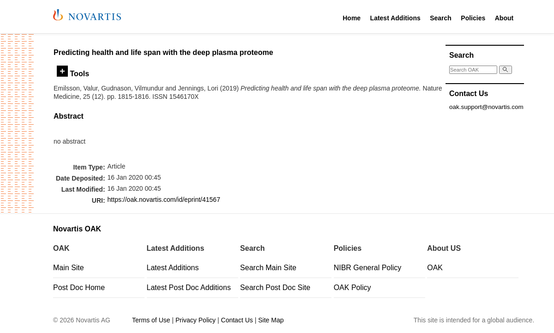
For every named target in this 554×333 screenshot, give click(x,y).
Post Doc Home (79, 287)
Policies (473, 18)
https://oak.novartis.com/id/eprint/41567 (164, 199)
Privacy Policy (195, 320)
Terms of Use (151, 320)
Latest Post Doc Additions (189, 287)
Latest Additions (395, 18)
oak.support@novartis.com (486, 106)
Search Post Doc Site (275, 287)
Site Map (270, 320)
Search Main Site (268, 268)
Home (352, 18)
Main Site (68, 268)
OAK (435, 268)
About (504, 18)
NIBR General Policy (368, 268)
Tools (73, 73)
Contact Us (237, 320)
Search (441, 18)
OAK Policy (352, 287)
